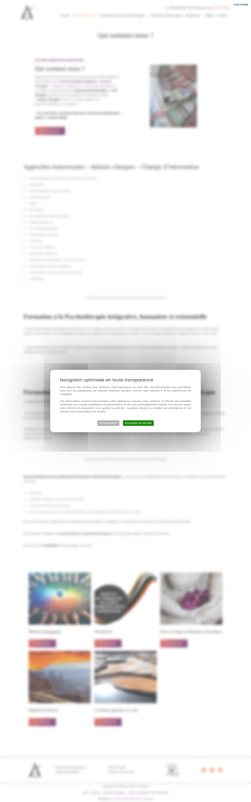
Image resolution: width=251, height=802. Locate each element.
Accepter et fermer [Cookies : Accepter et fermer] (138, 423)
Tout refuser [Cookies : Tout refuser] (240, 4)
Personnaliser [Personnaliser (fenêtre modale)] (108, 423)
